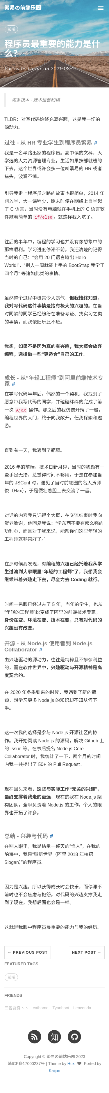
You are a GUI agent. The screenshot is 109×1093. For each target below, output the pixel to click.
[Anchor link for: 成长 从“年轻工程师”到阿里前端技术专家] (12, 384)
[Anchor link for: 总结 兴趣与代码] (50, 836)
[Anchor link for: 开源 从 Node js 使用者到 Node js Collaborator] (39, 649)
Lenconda (82, 1008)
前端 (11, 29)
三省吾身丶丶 (16, 1008)
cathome (41, 1008)
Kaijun (54, 1070)
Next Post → (86, 952)
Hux (71, 1063)
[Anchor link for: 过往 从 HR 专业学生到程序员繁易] (94, 143)
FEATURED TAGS (21, 964)
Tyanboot (60, 1008)
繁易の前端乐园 (22, 8)
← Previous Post (28, 952)
